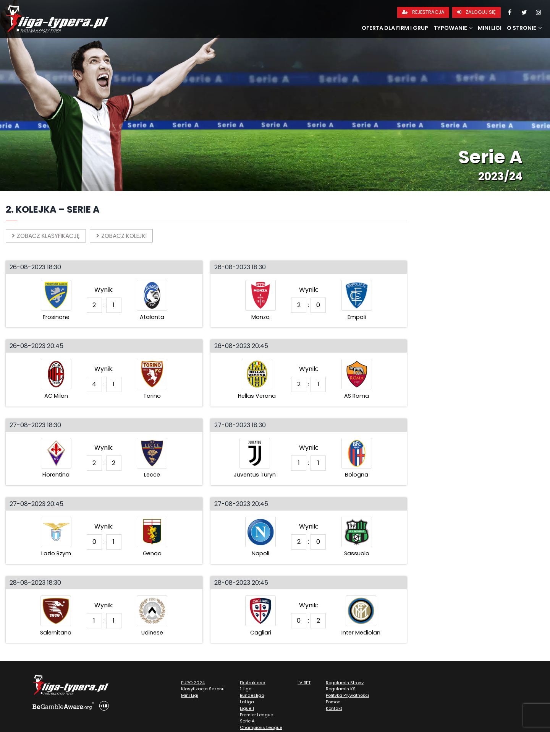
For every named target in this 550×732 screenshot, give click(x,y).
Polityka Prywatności (347, 696)
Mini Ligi (489, 28)
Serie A (247, 722)
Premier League (256, 715)
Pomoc (333, 702)
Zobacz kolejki (129, 235)
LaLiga (247, 702)
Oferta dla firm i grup (395, 28)
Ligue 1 (247, 709)
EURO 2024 (193, 683)
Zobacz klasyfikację (48, 235)
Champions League (261, 728)
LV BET (304, 683)
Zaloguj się (476, 12)
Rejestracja (423, 12)
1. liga (246, 689)
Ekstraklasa (252, 683)
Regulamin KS (341, 689)
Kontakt (334, 709)
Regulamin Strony (345, 683)
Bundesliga (252, 696)
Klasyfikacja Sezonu (203, 689)
